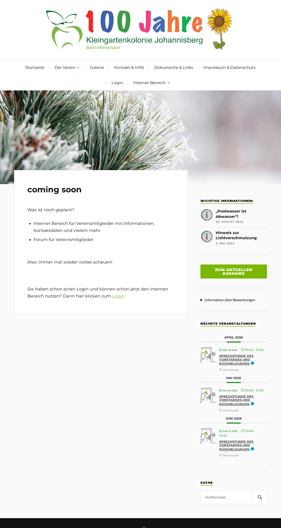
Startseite (34, 67)
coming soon (54, 189)
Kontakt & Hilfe (129, 67)
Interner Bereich (149, 82)
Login (117, 82)
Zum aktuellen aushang (233, 271)
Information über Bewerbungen (229, 299)
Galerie (97, 67)
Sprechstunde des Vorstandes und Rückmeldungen (236, 359)
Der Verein (65, 67)
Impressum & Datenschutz (229, 67)
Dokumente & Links (173, 67)
